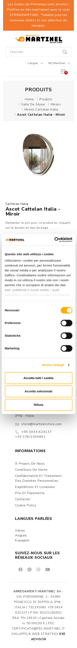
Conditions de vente (31, 469)
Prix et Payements (30, 493)
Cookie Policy (25, 505)
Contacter (22, 499)
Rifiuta (38, 404)
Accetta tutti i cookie (38, 378)
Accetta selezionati (38, 391)
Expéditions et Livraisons (35, 487)
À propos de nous (30, 463)
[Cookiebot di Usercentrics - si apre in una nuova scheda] (54, 239)
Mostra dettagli (53, 365)
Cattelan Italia (17, 204)
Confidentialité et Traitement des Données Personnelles (38, 478)
